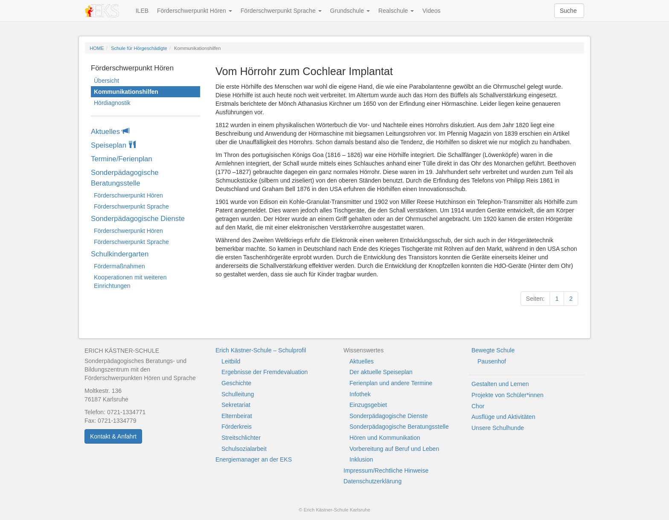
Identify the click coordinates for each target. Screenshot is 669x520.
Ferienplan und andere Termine (390, 383)
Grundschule (350, 10)
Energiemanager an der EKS (253, 459)
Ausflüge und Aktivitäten (503, 416)
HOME (97, 48)
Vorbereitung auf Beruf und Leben (394, 448)
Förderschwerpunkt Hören (194, 10)
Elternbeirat (236, 416)
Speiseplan (113, 145)
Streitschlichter (241, 437)
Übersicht (106, 80)
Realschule (396, 10)
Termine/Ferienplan (121, 159)
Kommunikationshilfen (126, 91)
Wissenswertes (363, 350)
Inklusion (361, 459)
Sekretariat (235, 404)
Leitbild (230, 361)
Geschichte (236, 383)
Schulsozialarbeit (244, 448)
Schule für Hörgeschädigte (139, 48)
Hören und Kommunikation (384, 437)
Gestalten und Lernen (500, 384)
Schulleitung (237, 394)
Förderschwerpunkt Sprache (281, 10)
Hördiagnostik (112, 102)
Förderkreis (236, 426)
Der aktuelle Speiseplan (381, 372)
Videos (431, 10)
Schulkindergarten (119, 254)
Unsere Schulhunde (497, 427)
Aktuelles (110, 132)
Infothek (360, 394)
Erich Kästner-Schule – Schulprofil (260, 350)
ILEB (142, 10)
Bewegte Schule (493, 350)
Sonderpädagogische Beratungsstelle (125, 177)
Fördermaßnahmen (119, 266)
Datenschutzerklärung (372, 481)
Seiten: (535, 298)
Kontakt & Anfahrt (113, 436)
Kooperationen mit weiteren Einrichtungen (130, 281)
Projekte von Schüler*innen (507, 395)
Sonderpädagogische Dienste (138, 219)
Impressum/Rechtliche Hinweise (385, 470)
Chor (477, 406)
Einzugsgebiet (368, 404)
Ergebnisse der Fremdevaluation (264, 372)
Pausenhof (491, 361)
